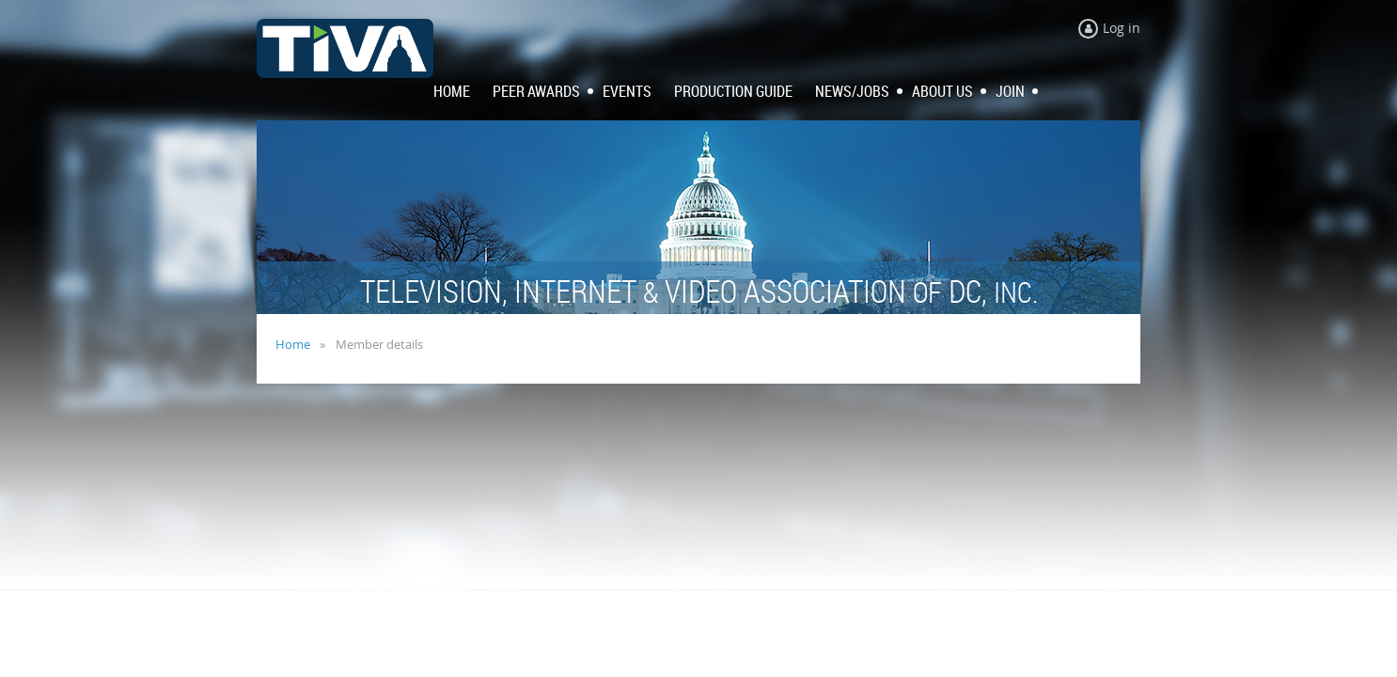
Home (292, 344)
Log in (1121, 28)
